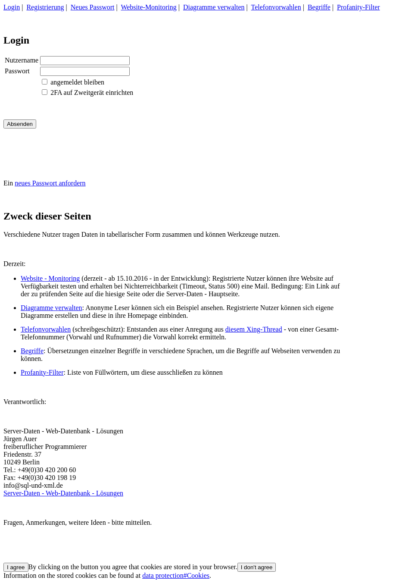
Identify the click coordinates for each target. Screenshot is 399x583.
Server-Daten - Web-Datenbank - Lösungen (63, 493)
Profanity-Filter (358, 7)
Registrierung (45, 7)
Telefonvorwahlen (276, 7)
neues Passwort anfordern (50, 183)
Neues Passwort (93, 7)
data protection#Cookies (175, 575)
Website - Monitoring (50, 278)
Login (11, 7)
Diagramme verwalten (214, 7)
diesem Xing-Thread (253, 329)
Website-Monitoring (148, 7)
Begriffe (319, 7)
